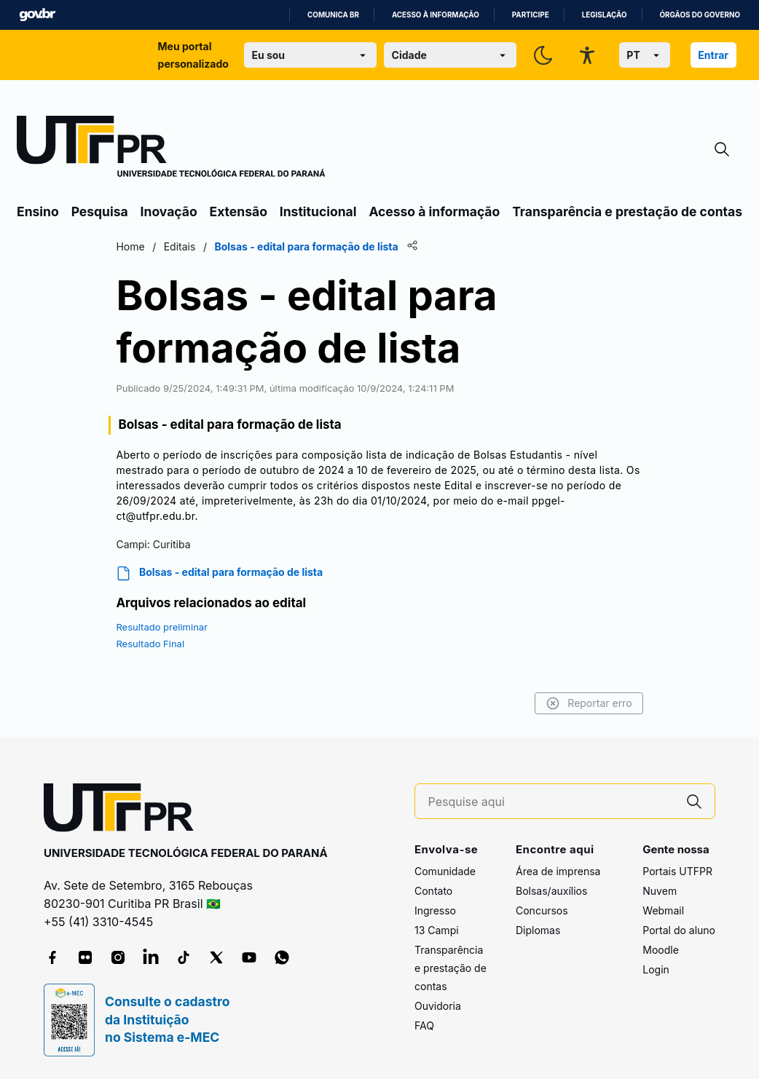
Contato (433, 891)
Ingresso (435, 910)
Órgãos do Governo (700, 15)
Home (132, 246)
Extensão (238, 211)
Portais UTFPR (677, 871)
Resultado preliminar (164, 627)
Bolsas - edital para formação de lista (221, 573)
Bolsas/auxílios (551, 891)
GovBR (37, 15)
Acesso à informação (435, 15)
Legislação (604, 15)
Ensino (38, 211)
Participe (530, 15)
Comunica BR (333, 15)
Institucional (318, 211)
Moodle (660, 950)
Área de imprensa (558, 871)
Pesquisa (99, 211)
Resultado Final (152, 643)
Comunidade (445, 871)
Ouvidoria (437, 1006)
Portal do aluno (678, 930)
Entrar (713, 55)
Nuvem (659, 891)
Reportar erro (586, 703)
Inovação (169, 211)
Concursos (542, 910)
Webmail (663, 910)
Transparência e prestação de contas (627, 211)
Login (655, 969)
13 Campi (436, 930)
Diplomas (538, 930)
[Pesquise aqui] (551, 802)
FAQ (424, 1025)
